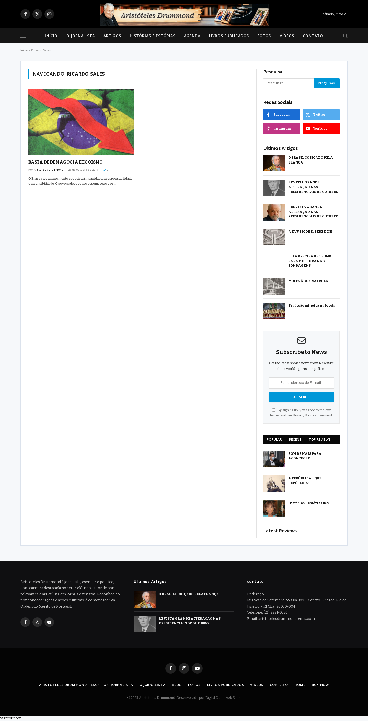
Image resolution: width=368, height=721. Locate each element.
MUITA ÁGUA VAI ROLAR (309, 281)
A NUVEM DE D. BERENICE (310, 232)
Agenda (192, 35)
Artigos (112, 35)
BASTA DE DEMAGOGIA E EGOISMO (65, 162)
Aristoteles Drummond (48, 169)
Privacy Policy (303, 415)
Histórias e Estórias (152, 35)
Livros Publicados (229, 35)
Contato (313, 35)
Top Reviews (320, 439)
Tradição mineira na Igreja (311, 305)
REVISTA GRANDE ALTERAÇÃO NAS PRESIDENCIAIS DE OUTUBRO (313, 187)
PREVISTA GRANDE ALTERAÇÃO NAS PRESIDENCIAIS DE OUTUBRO (313, 211)
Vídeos (287, 35)
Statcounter (10, 718)
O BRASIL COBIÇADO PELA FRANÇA (310, 160)
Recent (295, 439)
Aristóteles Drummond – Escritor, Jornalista (86, 684)
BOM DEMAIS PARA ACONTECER (304, 456)
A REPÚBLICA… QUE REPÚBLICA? (304, 480)
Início (51, 35)
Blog (177, 684)
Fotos (264, 35)
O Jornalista (80, 35)
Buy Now (320, 684)
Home (299, 684)
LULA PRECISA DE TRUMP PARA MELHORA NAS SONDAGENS (309, 261)
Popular (274, 439)
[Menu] (23, 36)
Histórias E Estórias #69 (308, 503)
